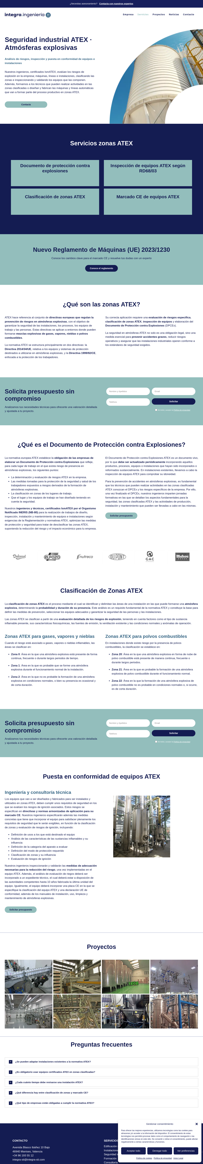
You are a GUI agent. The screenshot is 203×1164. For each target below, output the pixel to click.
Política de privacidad (163, 1158)
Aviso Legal (178, 1158)
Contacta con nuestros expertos (116, 3)
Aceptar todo (133, 1150)
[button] (196, 1124)
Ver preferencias (186, 1150)
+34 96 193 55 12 (23, 1155)
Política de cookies (144, 1158)
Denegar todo (160, 1150)
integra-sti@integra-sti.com (29, 1159)
